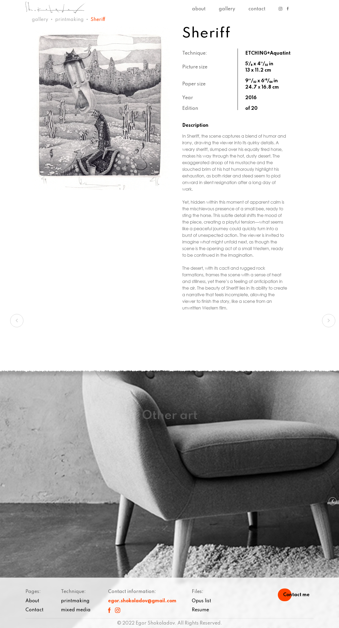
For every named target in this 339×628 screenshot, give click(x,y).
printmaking (69, 19)
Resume (200, 610)
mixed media (76, 610)
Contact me (296, 594)
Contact (256, 9)
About (199, 9)
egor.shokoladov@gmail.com (142, 601)
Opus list (201, 601)
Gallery (227, 9)
